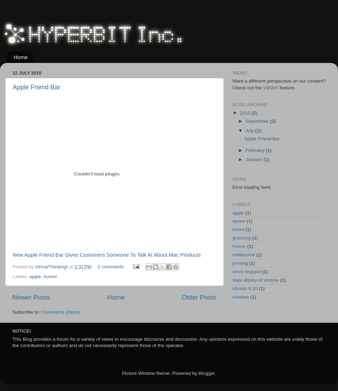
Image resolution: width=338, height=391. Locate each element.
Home (21, 57)
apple (35, 276)
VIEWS (270, 87)
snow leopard (246, 271)
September (257, 121)
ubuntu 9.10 (244, 288)
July (250, 130)
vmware (240, 297)
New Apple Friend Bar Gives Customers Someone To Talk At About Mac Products (107, 255)
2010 (246, 113)
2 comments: (112, 266)
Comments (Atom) (61, 312)
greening (241, 238)
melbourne (243, 254)
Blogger (207, 373)
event (238, 229)
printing (240, 263)
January (254, 159)
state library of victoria (255, 280)
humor (50, 276)
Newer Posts (31, 297)
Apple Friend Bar (36, 87)
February (255, 150)
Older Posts (199, 297)
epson (238, 221)
